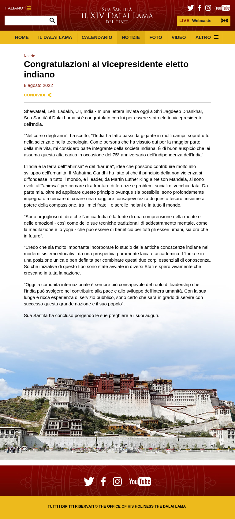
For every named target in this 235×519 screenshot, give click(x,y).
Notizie (131, 37)
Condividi (34, 95)
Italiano (18, 8)
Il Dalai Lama (55, 37)
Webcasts (195, 20)
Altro (207, 37)
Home (22, 37)
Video (179, 37)
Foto (155, 37)
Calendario (97, 37)
